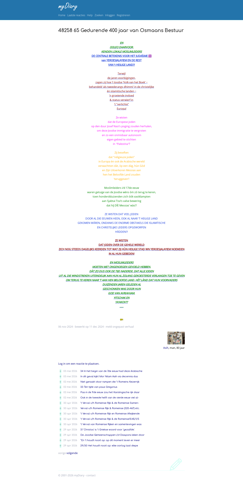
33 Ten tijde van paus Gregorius (98, 387)
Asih (165, 348)
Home (61, 15)
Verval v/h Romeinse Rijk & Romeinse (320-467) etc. (110, 408)
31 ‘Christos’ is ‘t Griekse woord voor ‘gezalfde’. (107, 429)
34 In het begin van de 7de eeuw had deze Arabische (111, 371)
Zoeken (99, 15)
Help (90, 15)
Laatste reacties (76, 15)
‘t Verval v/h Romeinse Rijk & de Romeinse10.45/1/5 (109, 419)
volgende (72, 453)
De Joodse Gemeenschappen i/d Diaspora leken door (112, 435)
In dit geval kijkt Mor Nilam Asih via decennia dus (109, 376)
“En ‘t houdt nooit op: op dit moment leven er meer (110, 440)
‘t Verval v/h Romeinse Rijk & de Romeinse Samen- (109, 403)
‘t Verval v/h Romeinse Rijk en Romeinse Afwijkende (110, 413)
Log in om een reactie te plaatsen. (78, 363)
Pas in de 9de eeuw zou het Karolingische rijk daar (110, 392)
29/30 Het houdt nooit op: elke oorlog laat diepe (109, 445)
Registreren (123, 15)
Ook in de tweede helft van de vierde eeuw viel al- (109, 397)
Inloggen (110, 15)
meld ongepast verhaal (120, 326)
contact (91, 475)
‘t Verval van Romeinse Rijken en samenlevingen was (111, 424)
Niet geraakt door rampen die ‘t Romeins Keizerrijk (109, 381)
